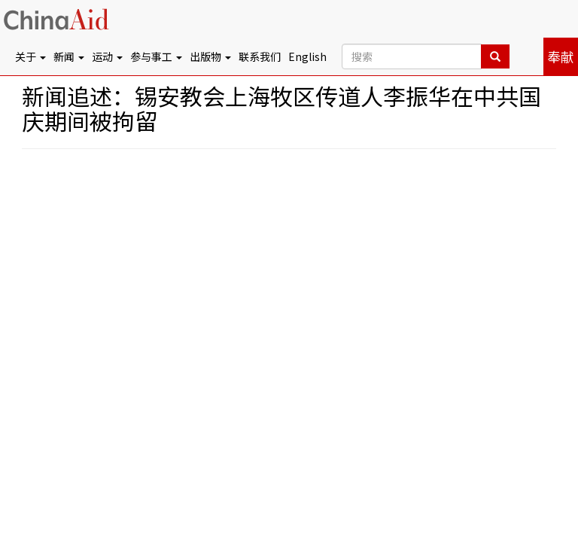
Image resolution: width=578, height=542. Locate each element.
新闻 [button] (68, 56)
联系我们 (260, 56)
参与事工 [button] (156, 56)
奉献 (560, 56)
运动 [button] (107, 56)
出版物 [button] (210, 56)
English (307, 56)
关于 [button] (30, 56)
